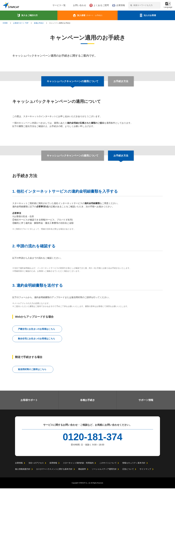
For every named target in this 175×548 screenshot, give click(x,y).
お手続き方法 (120, 81)
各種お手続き (39, 23)
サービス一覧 (50, 5)
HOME (5, 23)
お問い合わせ (71, 5)
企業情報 (112, 5)
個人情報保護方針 (22, 529)
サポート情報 (145, 459)
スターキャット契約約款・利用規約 (78, 522)
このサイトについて (107, 522)
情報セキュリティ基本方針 (133, 522)
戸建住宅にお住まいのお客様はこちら (36, 388)
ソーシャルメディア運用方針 (104, 529)
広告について (128, 529)
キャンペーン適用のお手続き (59, 23)
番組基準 (82, 529)
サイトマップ (145, 529)
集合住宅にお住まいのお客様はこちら (36, 398)
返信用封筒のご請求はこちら (32, 429)
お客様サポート (29, 459)
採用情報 (53, 522)
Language (167, 7)
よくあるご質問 (92, 5)
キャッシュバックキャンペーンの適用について (72, 155)
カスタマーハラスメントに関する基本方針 (54, 529)
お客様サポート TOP (20, 23)
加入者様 (89, 15)
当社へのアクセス (36, 522)
